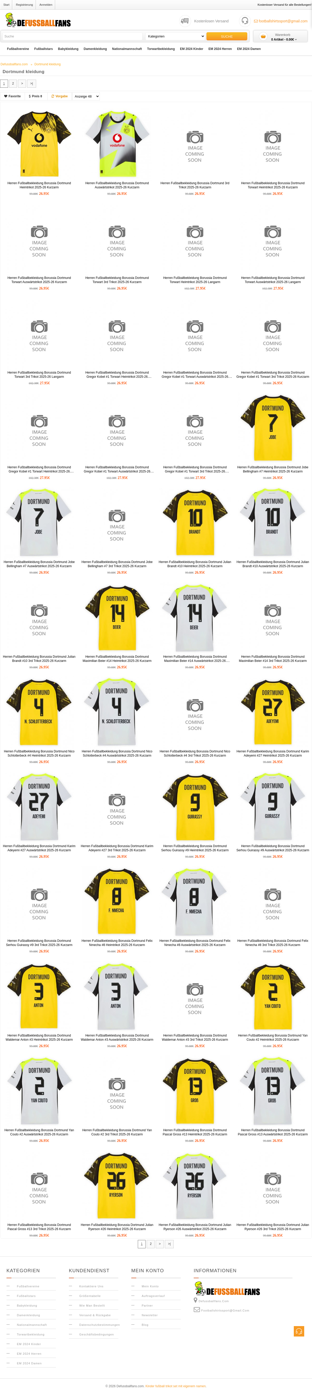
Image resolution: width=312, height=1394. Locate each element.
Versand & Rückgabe (95, 1315)
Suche (227, 37)
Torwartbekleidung (161, 49)
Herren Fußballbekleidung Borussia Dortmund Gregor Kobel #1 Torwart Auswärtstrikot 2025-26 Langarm (117, 471)
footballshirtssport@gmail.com (281, 21)
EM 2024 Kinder (191, 49)
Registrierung (24, 4)
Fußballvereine (18, 49)
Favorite (12, 96)
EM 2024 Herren (220, 49)
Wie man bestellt (92, 1305)
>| (31, 83)
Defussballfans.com (211, 1300)
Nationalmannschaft (127, 49)
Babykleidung (68, 49)
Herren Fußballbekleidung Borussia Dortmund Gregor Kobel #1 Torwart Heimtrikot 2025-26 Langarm (39, 471)
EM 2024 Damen (249, 49)
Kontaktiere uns (91, 1286)
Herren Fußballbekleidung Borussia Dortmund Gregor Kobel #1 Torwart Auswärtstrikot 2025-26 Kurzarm (195, 377)
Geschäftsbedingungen (96, 1334)
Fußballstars (43, 49)
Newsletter (150, 1315)
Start (6, 4)
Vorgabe (59, 96)
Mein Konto (150, 1286)
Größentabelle (90, 1295)
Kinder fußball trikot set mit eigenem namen (175, 1386)
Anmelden (46, 4)
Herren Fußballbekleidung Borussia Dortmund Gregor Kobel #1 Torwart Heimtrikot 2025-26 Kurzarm (117, 377)
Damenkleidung (95, 49)
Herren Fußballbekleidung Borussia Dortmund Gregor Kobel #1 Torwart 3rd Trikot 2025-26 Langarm (195, 471)
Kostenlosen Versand (211, 21)
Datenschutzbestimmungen (99, 1324)
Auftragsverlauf (153, 1295)
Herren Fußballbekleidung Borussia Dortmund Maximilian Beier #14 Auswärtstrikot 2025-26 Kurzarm (195, 661)
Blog (145, 1324)
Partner (147, 1305)
